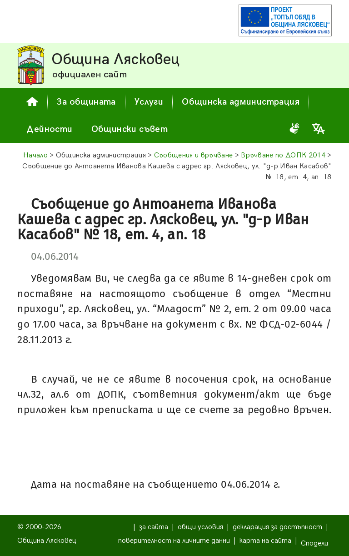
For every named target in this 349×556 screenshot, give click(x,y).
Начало (35, 155)
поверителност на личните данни (174, 540)
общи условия (200, 527)
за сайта (153, 527)
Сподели (314, 543)
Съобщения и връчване (193, 155)
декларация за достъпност (277, 527)
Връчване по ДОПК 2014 (283, 155)
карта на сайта (265, 540)
